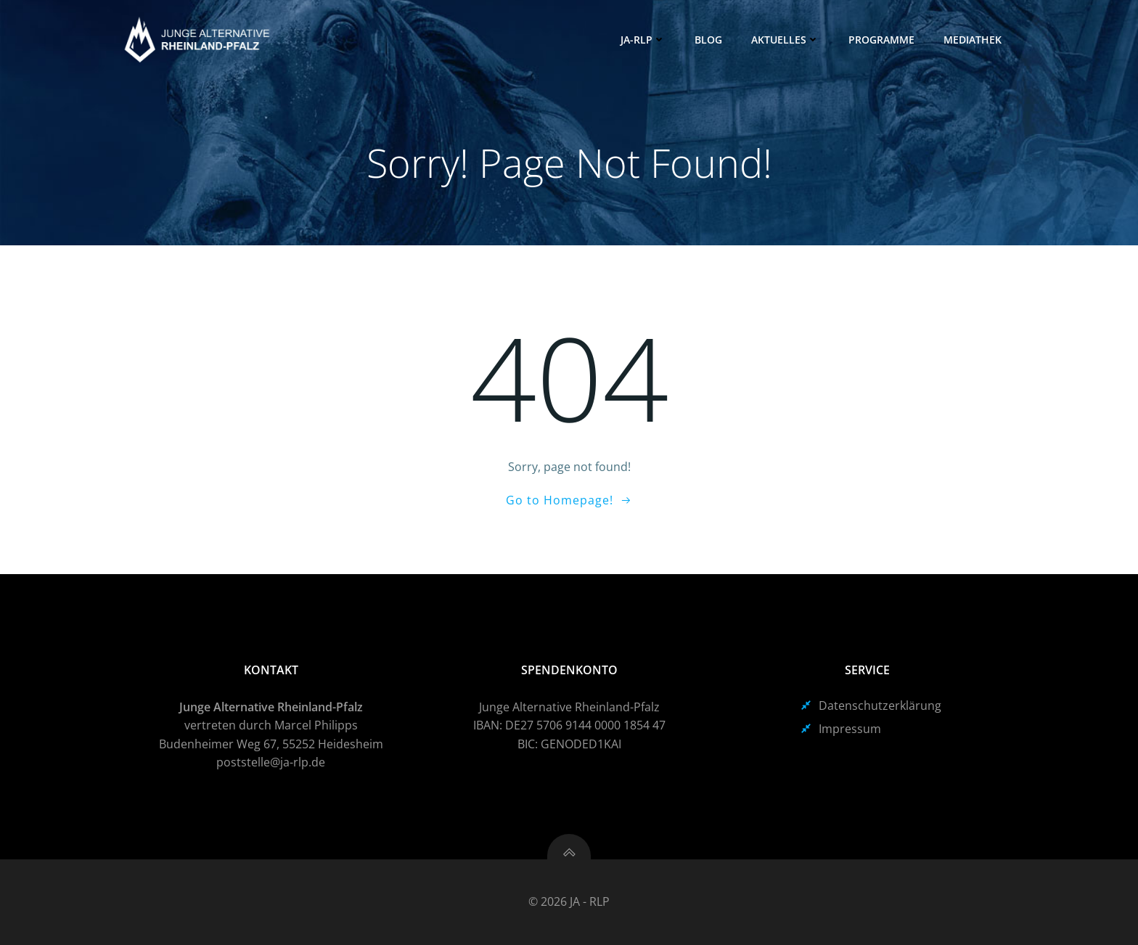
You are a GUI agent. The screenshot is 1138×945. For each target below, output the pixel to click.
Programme (881, 39)
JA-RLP (643, 39)
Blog (708, 39)
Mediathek (972, 39)
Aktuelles (785, 39)
